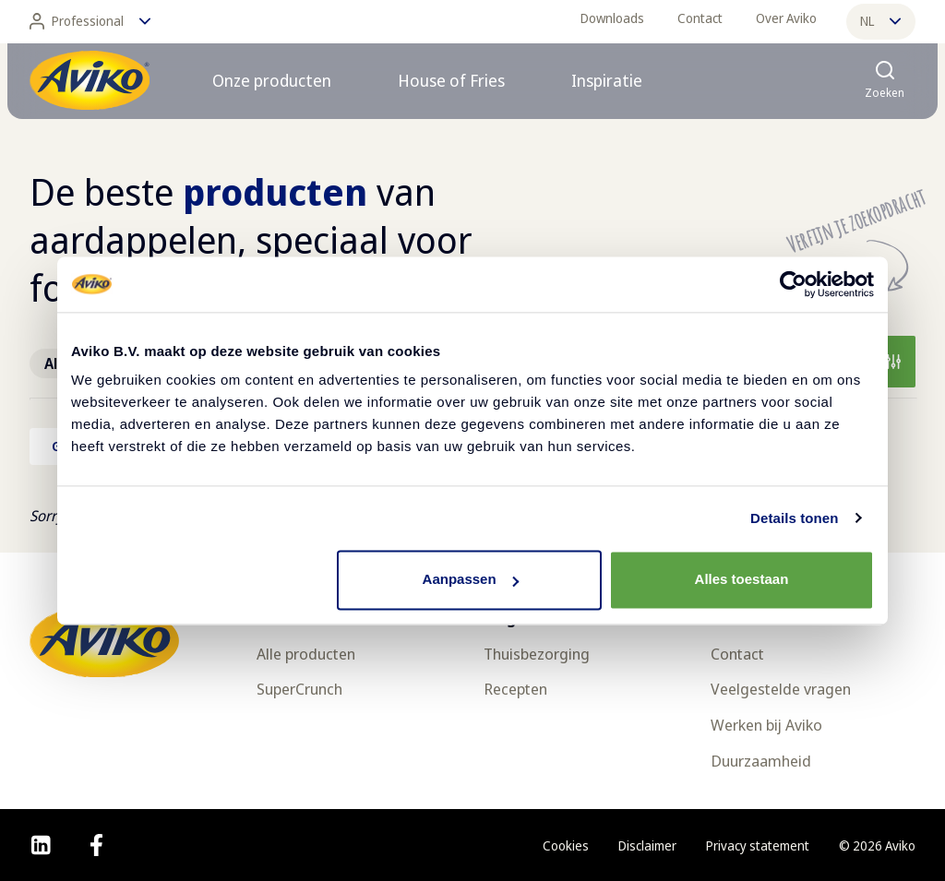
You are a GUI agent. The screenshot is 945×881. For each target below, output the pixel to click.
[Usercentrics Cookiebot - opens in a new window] (793, 284)
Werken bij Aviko (766, 724)
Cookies (566, 845)
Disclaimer (647, 845)
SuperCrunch (299, 688)
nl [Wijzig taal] (880, 21)
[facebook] (96, 845)
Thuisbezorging (537, 653)
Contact (700, 18)
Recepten (515, 688)
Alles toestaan (742, 579)
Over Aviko (786, 18)
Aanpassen (471, 579)
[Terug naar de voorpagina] (90, 80)
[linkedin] (41, 845)
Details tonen (794, 518)
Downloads (612, 18)
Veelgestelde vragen (781, 688)
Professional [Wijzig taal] (90, 21)
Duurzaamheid (761, 760)
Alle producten (306, 653)
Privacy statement (757, 845)
